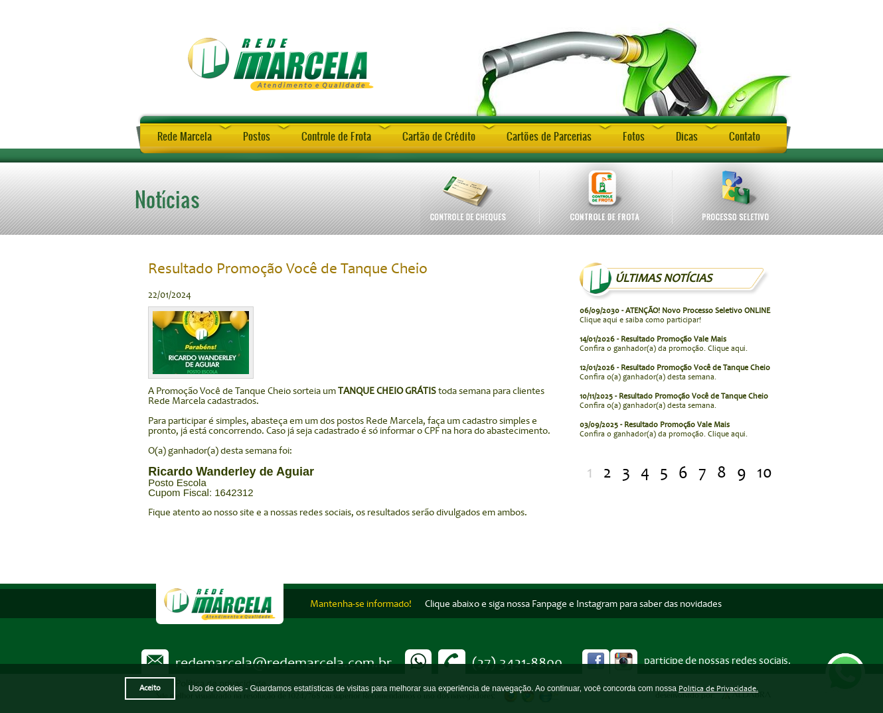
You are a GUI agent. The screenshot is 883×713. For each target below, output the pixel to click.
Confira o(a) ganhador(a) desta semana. (675, 372)
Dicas (687, 136)
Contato (744, 136)
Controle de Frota (336, 136)
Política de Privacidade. (718, 689)
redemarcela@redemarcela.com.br (283, 662)
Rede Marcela (184, 136)
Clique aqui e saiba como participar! (675, 315)
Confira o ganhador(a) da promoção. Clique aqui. (664, 344)
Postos (256, 136)
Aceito (150, 688)
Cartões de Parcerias (549, 136)
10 (764, 472)
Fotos (634, 136)
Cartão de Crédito (438, 136)
